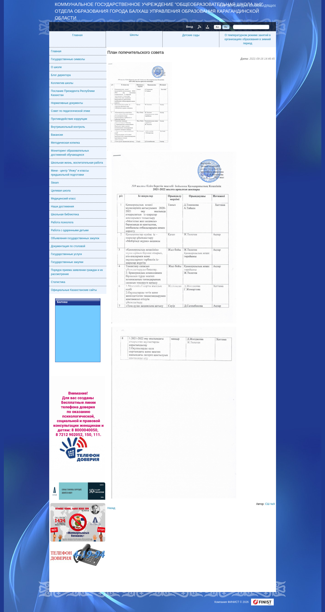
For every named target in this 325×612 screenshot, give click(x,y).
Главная (77, 35)
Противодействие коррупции (69, 118)
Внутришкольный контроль (68, 126)
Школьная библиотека (65, 214)
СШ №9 (270, 504)
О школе (56, 67)
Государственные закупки (67, 262)
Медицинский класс (63, 198)
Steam (55, 182)
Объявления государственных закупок (75, 238)
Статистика (58, 282)
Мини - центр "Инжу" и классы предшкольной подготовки (70, 172)
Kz (217, 26)
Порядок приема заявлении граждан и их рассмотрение (77, 272)
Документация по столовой (68, 246)
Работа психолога (62, 222)
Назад (111, 508)
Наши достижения (62, 206)
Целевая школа (61, 190)
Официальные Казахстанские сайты (74, 290)
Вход (189, 26)
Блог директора (61, 75)
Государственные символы (68, 59)
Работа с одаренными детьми (70, 230)
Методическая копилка (65, 142)
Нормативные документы (67, 103)
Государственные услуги (66, 254)
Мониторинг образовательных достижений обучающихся (70, 152)
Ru (225, 26)
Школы (134, 35)
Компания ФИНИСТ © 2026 (231, 602)
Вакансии (57, 134)
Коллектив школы (62, 83)
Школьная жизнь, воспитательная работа (77, 162)
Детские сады (191, 35)
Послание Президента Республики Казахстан (73, 93)
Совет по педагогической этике (70, 111)
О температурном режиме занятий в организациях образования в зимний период (248, 39)
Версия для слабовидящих (251, 5)
